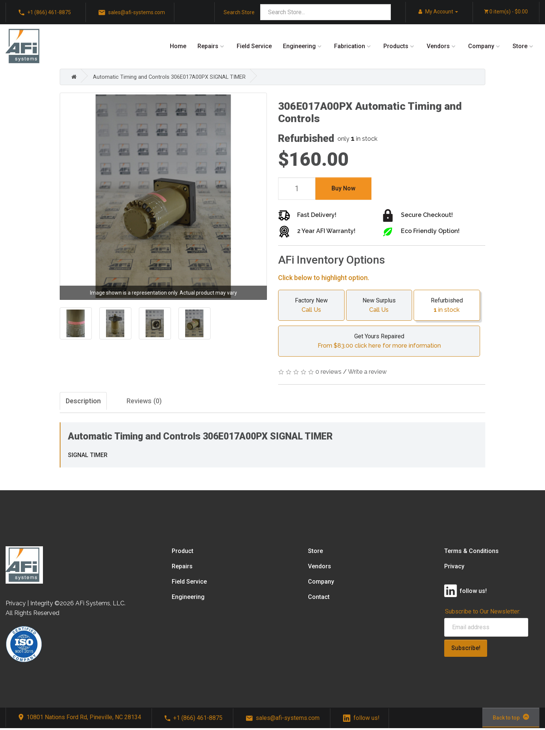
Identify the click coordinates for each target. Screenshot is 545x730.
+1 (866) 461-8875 (45, 12)
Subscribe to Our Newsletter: (482, 613)
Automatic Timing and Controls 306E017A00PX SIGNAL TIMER (175, 76)
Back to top (511, 718)
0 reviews (328, 371)
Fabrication (349, 46)
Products (395, 46)
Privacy (454, 568)
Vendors (438, 46)
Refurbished (447, 305)
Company (481, 46)
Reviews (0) (164, 402)
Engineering (299, 46)
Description (87, 402)
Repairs (207, 46)
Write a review (367, 371)
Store (520, 46)
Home (178, 46)
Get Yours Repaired (379, 341)
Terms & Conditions (471, 552)
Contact (319, 598)
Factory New (311, 305)
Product (182, 552)
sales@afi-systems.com (132, 12)
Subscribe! (465, 649)
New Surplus (379, 305)
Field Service (254, 46)
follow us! (361, 719)
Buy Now (343, 188)
